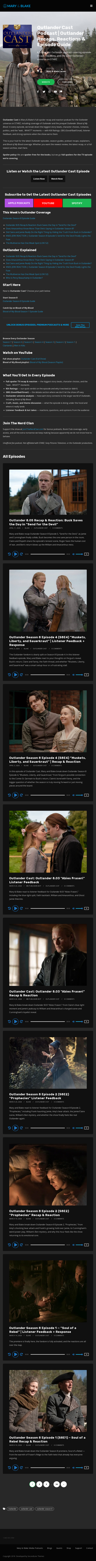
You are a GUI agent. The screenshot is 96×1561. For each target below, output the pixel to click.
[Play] (15, 554)
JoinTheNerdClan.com (33, 429)
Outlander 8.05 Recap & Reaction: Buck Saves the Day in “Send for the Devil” (41, 225)
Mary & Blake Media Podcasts (30, 1548)
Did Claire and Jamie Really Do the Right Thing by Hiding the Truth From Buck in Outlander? (49, 232)
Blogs (49, 1548)
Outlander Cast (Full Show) (33, 358)
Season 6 (18, 342)
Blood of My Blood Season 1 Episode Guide (23, 311)
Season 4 (39, 342)
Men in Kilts (19, 345)
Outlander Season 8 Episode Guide (19, 218)
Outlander (12, 1509)
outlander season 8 (44, 1509)
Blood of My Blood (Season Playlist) (46, 362)
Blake (27, 528)
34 (57, 1484)
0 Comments (57, 528)
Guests (59, 1548)
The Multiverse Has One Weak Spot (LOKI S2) (27, 243)
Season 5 (28, 342)
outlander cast (26, 1509)
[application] (48, 554)
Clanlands (7, 345)
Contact (89, 1548)
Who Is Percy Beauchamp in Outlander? (24, 277)
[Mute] (73, 554)
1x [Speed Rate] (86, 554)
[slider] (79, 556)
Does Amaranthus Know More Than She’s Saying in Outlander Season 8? (40, 228)
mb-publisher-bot (33, 886)
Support (78, 1548)
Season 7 (7, 342)
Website (46, 82)
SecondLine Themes (36, 1556)
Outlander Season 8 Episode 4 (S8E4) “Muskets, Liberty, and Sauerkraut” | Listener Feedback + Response (47, 641)
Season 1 (71, 342)
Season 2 (60, 342)
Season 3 (49, 342)
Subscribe (67, 82)
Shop (69, 1548)
